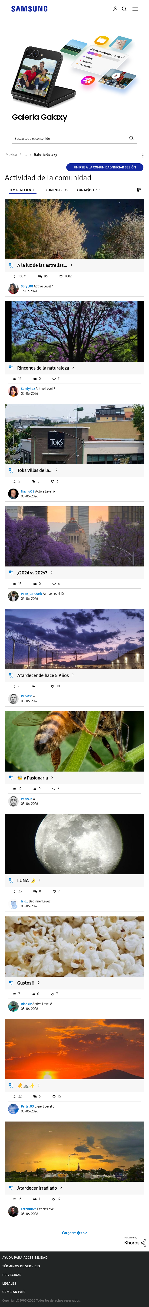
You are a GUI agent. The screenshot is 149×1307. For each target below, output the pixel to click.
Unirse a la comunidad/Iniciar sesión (105, 167)
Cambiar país (13, 1292)
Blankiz (26, 1004)
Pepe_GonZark (31, 594)
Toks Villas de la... (35, 470)
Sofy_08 (27, 286)
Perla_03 (27, 1106)
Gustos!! (26, 983)
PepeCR (26, 696)
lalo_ (24, 901)
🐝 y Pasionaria (32, 778)
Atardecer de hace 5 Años (43, 675)
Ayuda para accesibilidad (24, 1258)
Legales (9, 1284)
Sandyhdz (28, 389)
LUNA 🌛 (26, 880)
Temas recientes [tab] (22, 190)
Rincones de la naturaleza (43, 368)
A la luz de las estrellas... (42, 265)
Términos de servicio (21, 1266)
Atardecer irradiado (37, 1188)
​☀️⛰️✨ (26, 1085)
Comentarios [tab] (57, 190)
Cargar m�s (72, 1233)
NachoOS (27, 491)
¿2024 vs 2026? (32, 573)
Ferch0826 (28, 1209)
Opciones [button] (135, 155)
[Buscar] (74, 138)
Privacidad (12, 1275)
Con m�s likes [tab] (89, 190)
